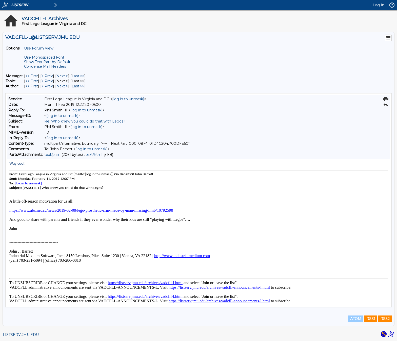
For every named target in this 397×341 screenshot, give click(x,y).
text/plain (52, 154)
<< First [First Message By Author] (31, 86)
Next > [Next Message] (62, 76)
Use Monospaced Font (44, 57)
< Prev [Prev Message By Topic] (47, 81)
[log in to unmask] (128, 99)
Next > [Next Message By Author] (62, 86)
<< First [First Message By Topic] (31, 81)
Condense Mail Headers (45, 66)
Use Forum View (38, 48)
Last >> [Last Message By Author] (78, 86)
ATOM (355, 318)
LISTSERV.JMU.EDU (21, 334)
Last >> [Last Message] (78, 76)
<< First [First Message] (31, 76)
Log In (378, 5)
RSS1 (370, 318)
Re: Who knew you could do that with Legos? (84, 121)
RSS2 (385, 318)
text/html (94, 154)
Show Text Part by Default (47, 62)
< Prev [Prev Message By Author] (47, 86)
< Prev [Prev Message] (47, 76)
